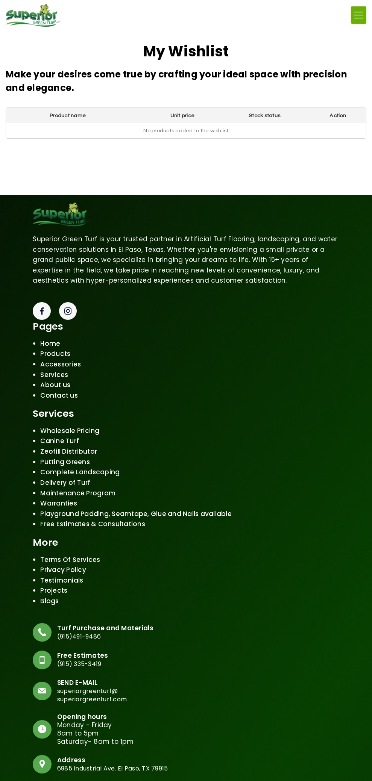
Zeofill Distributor (68, 445)
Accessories (60, 358)
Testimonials (61, 574)
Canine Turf (59, 435)
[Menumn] (358, 14)
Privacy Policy (63, 564)
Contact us (59, 389)
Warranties (58, 497)
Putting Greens (65, 455)
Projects (53, 584)
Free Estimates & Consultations (92, 518)
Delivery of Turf (65, 476)
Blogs (49, 595)
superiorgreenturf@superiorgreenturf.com (96, 693)
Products (55, 348)
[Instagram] (68, 305)
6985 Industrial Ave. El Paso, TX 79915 (120, 767)
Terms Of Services (70, 553)
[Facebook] (42, 305)
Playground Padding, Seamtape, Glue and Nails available (136, 508)
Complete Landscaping (80, 466)
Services (54, 368)
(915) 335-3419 (84, 661)
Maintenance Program (77, 487)
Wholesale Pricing (69, 425)
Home (50, 337)
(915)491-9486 (83, 631)
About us (55, 379)
